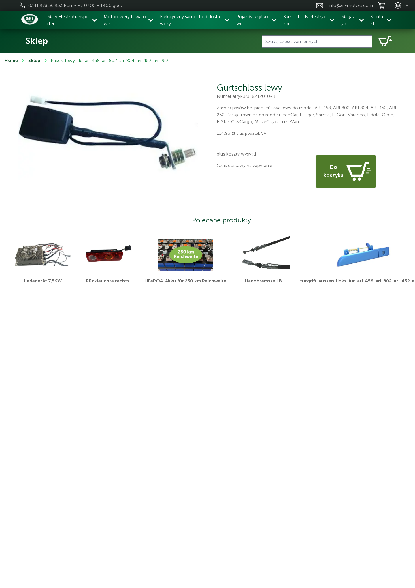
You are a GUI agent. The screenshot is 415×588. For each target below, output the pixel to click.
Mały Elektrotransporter (68, 20)
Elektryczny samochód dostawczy (190, 20)
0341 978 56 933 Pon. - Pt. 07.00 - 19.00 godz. (76, 5)
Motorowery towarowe (125, 20)
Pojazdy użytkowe (252, 20)
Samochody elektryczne (304, 20)
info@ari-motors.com (351, 5)
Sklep (34, 60)
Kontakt (377, 20)
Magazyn (348, 20)
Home (11, 60)
